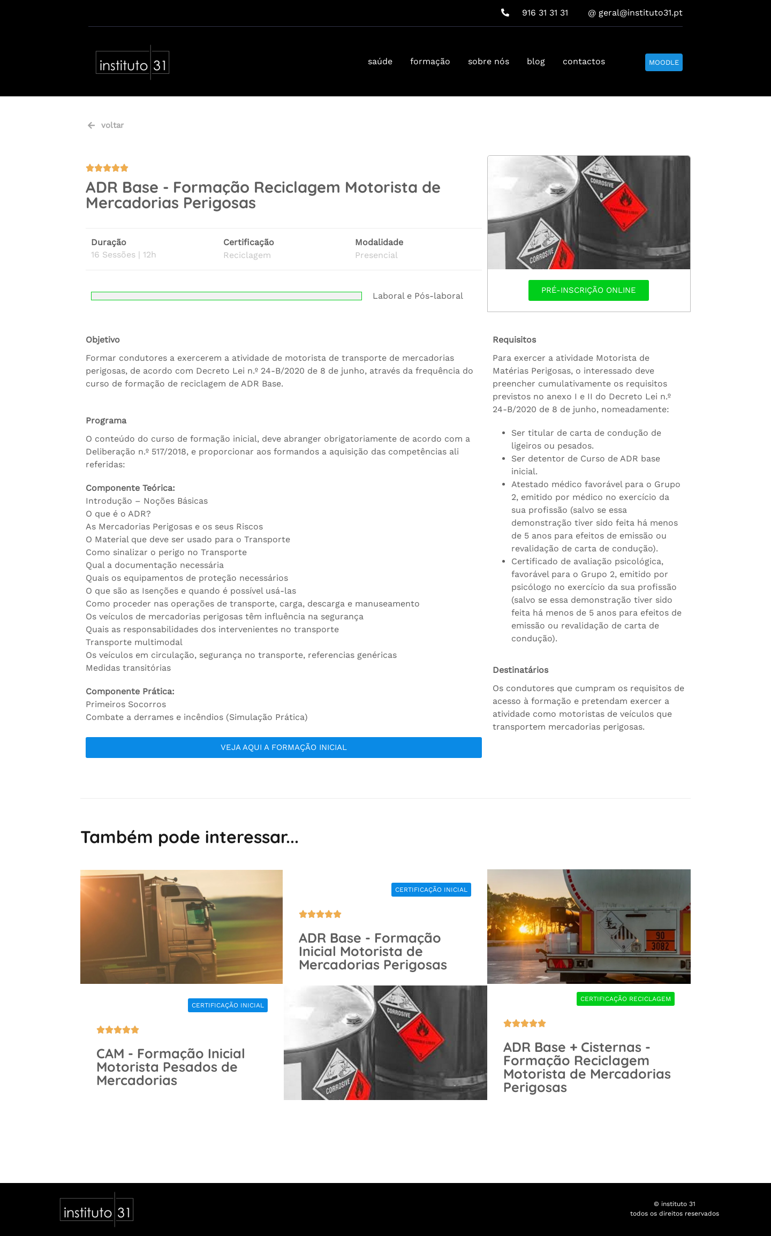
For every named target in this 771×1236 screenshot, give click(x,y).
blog (536, 61)
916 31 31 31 (534, 12)
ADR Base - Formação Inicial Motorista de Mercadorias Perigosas (373, 951)
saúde (380, 61)
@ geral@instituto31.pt (635, 12)
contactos (584, 61)
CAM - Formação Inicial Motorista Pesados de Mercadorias (170, 1066)
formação (430, 61)
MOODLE (664, 62)
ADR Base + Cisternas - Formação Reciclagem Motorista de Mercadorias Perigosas (587, 1066)
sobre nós (488, 61)
